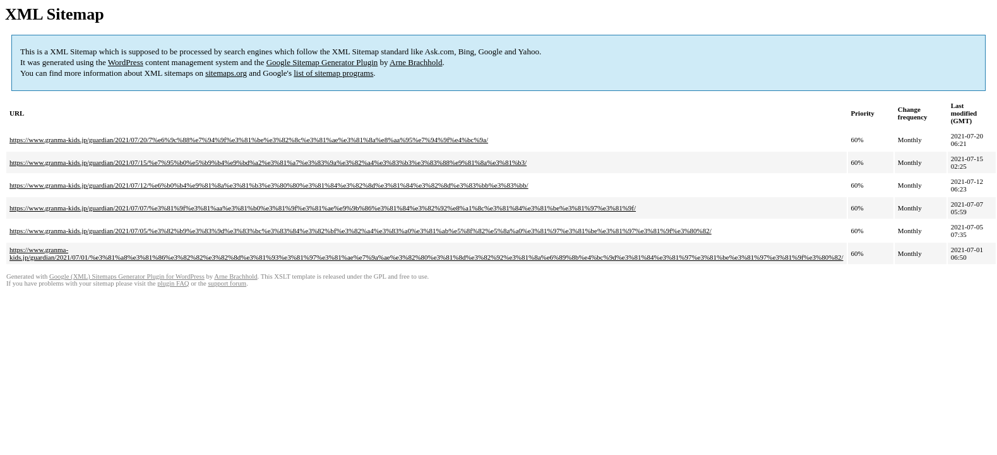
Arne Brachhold (416, 62)
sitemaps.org (226, 73)
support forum (227, 283)
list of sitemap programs (333, 73)
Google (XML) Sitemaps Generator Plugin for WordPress (127, 276)
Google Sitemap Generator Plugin (322, 62)
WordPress (125, 62)
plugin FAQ (173, 283)
